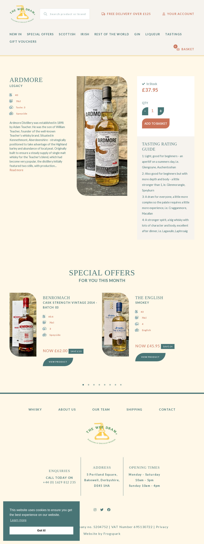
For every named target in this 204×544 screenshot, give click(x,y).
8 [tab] (121, 384)
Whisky (35, 409)
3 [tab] (94, 384)
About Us (67, 409)
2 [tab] (88, 384)
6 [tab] (110, 384)
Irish (85, 34)
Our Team (101, 409)
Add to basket (155, 123)
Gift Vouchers (23, 41)
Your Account (178, 14)
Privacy (162, 527)
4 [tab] (99, 384)
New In (16, 34)
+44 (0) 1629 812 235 (59, 482)
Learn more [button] (18, 520)
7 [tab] (115, 384)
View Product (58, 362)
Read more (16, 170)
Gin (137, 34)
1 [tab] (83, 384)
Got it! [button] (41, 530)
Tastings (173, 34)
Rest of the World (111, 34)
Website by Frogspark (102, 533)
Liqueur (152, 34)
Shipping (134, 409)
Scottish (67, 34)
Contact (167, 409)
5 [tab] (104, 384)
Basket (185, 48)
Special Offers (40, 34)
